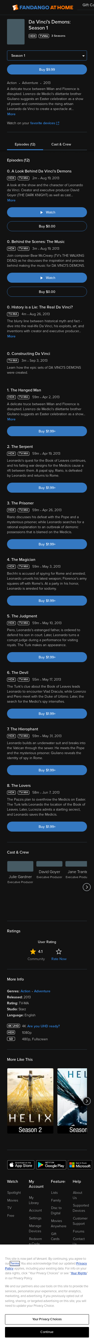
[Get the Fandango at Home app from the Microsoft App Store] (80, 1164)
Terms (14, 1264)
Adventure (42, 991)
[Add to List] (84, 36)
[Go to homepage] (42, 7)
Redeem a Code (35, 1241)
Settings (35, 1218)
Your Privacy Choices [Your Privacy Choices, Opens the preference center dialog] (47, 1319)
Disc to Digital (56, 1210)
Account (35, 1210)
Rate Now (58, 959)
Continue (46, 1332)
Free (10, 1216)
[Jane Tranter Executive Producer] (78, 887)
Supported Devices (81, 1208)
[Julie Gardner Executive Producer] (20, 887)
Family (56, 1200)
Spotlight (14, 1193)
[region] (47, 1292)
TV (9, 1208)
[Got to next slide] (86, 887)
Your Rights (79, 1273)
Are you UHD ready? (43, 1026)
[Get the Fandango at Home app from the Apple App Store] (21, 1164)
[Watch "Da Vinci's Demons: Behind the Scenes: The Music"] (47, 278)
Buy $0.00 (47, 226)
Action (25, 991)
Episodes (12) (25, 144)
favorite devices (44, 123)
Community (36, 959)
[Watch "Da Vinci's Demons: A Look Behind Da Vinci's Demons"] (47, 212)
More (11, 114)
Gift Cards (55, 1236)
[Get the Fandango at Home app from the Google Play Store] (51, 1164)
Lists (54, 1193)
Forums (78, 1231)
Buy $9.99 (47, 69)
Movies (12, 1200)
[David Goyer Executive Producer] (49, 887)
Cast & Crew (61, 144)
